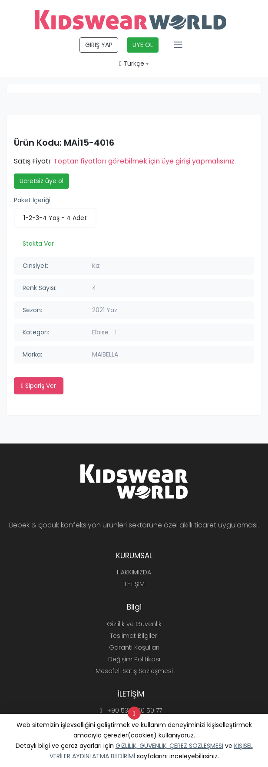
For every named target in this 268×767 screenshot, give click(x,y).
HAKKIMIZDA (134, 572)
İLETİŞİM (134, 584)
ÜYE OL (142, 44)
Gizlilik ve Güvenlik (134, 624)
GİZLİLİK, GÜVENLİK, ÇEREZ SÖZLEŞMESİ (169, 745)
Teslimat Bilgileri (134, 635)
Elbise (104, 332)
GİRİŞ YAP (98, 44)
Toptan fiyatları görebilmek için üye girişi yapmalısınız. (144, 161)
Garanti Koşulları (134, 647)
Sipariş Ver (38, 385)
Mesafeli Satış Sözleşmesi (134, 671)
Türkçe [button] (131, 63)
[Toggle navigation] (178, 45)
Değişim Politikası (134, 659)
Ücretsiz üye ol (41, 181)
